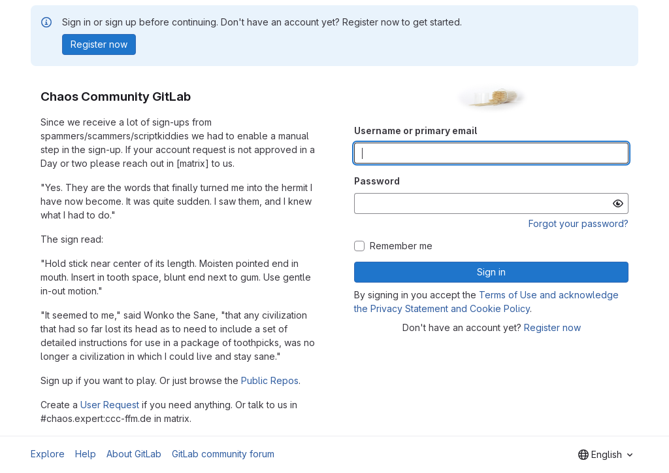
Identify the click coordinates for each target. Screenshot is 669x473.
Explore (48, 453)
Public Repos (270, 380)
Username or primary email (415, 130)
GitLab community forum (223, 453)
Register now (552, 327)
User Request (109, 404)
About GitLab (133, 453)
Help (85, 453)
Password (377, 180)
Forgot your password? (578, 223)
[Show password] (618, 203)
